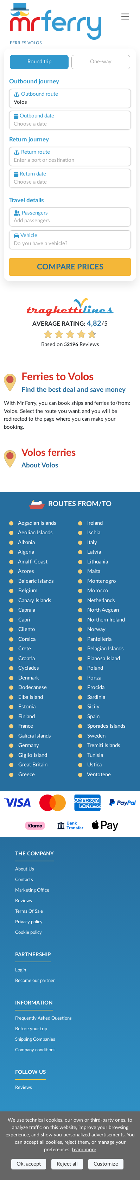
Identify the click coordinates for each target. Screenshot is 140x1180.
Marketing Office (32, 890)
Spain (93, 716)
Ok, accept (29, 1164)
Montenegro (101, 581)
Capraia (26, 610)
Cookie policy (28, 932)
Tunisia (95, 755)
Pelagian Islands (105, 648)
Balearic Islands (36, 581)
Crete (24, 648)
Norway (96, 629)
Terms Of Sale (29, 911)
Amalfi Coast (32, 562)
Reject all (67, 1164)
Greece (26, 774)
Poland (95, 668)
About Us (24, 869)
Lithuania (97, 562)
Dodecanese (32, 687)
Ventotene (99, 774)
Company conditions (35, 1049)
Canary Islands (34, 600)
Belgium (27, 590)
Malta (93, 571)
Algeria (26, 552)
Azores (26, 571)
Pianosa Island (103, 658)
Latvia (94, 552)
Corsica (27, 639)
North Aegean (103, 610)
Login (20, 970)
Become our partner (35, 980)
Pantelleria (99, 639)
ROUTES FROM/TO (80, 504)
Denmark (28, 678)
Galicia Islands (34, 736)
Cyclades (28, 668)
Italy (92, 542)
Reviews (23, 900)
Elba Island (30, 697)
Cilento (26, 629)
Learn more (84, 1149)
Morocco (97, 590)
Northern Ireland (106, 620)
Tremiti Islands (103, 745)
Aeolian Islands (35, 532)
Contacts (24, 879)
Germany (28, 745)
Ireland (95, 523)
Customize (106, 1164)
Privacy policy (29, 921)
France (25, 726)
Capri (24, 620)
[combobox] (70, 102)
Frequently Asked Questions (43, 1018)
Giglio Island (32, 755)
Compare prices (70, 267)
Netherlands (101, 600)
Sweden (96, 736)
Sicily (93, 706)
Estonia (27, 706)
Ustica (94, 764)
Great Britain (32, 764)
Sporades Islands (106, 726)
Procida (95, 687)
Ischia (93, 532)
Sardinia (96, 697)
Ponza (94, 678)
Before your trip (31, 1028)
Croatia (26, 658)
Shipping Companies (35, 1039)
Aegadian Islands (37, 523)
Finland (26, 716)
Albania (26, 542)
